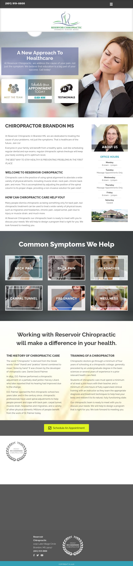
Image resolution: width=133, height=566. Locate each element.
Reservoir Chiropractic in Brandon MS (27, 136)
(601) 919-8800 (15, 3)
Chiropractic (23, 361)
